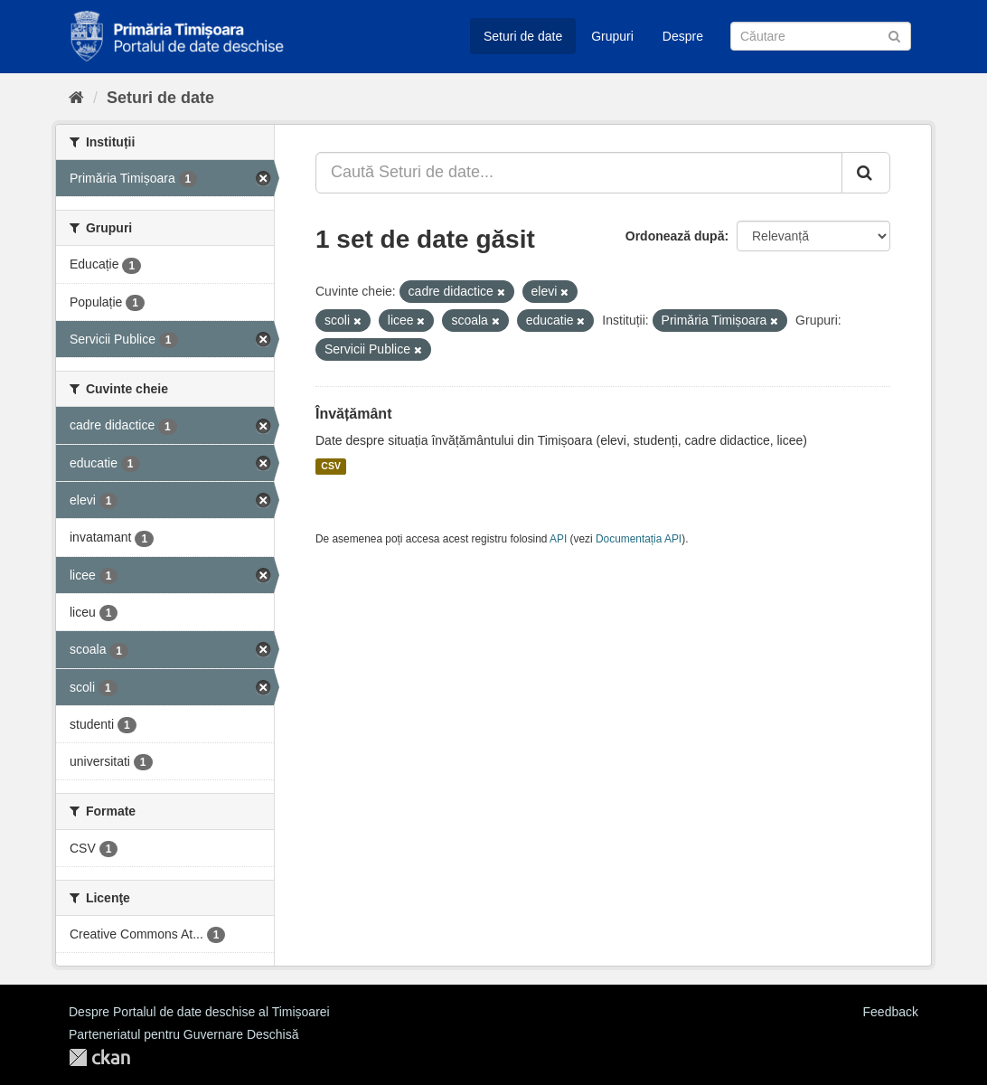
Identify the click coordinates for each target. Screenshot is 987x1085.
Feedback (890, 1012)
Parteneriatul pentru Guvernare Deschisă (183, 1034)
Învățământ (353, 413)
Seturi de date (523, 36)
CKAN (99, 1057)
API (558, 539)
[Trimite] (894, 34)
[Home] (76, 98)
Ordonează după (675, 236)
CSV (331, 466)
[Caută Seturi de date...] (578, 172)
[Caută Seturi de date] (820, 36)
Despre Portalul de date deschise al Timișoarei (199, 1012)
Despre (683, 36)
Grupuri (612, 36)
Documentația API (639, 539)
